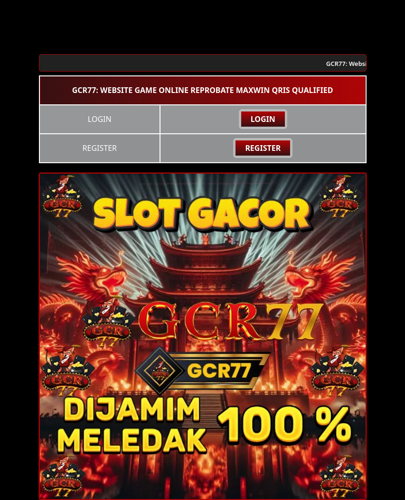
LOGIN (263, 119)
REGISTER (263, 148)
